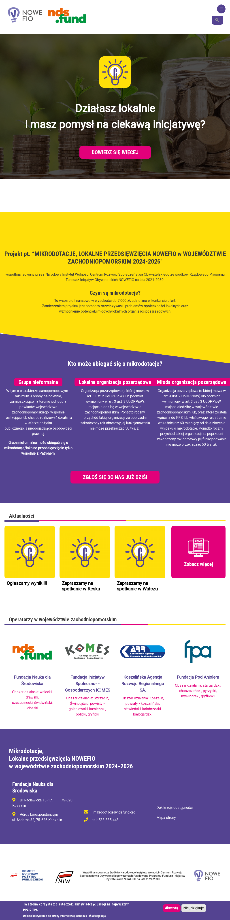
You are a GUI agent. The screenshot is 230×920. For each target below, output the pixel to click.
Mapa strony (166, 818)
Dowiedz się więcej (115, 152)
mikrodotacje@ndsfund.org (114, 812)
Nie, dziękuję (193, 908)
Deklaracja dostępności (174, 807)
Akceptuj (171, 908)
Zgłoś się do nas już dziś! (115, 477)
